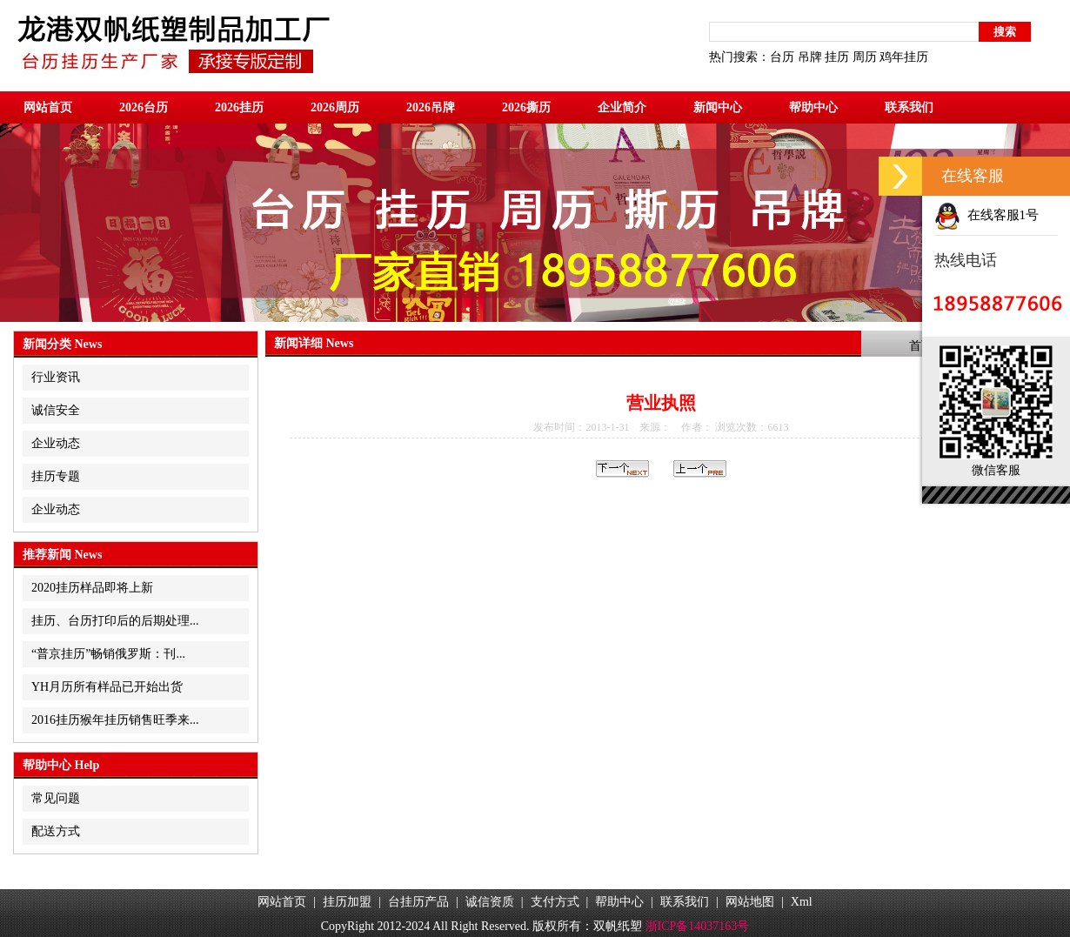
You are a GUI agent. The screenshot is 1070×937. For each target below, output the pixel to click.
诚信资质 (489, 901)
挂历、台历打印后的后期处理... (115, 620)
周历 (865, 57)
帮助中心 (813, 107)
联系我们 (909, 107)
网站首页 (47, 107)
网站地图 (750, 901)
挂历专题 (55, 476)
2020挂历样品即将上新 (92, 587)
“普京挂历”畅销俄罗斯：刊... (108, 653)
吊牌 (810, 57)
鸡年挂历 (903, 57)
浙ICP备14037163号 (697, 926)
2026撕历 (526, 107)
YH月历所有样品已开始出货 (107, 686)
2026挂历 (239, 107)
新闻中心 (717, 107)
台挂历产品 (418, 901)
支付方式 (555, 901)
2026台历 (143, 107)
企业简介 (622, 107)
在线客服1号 (986, 215)
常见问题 (55, 798)
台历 (782, 57)
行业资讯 (55, 377)
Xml (802, 901)
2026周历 (335, 107)
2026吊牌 (430, 107)
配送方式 (55, 831)
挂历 (837, 57)
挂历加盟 (347, 901)
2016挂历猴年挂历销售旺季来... (115, 719)
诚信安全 (55, 410)
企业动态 (55, 443)
